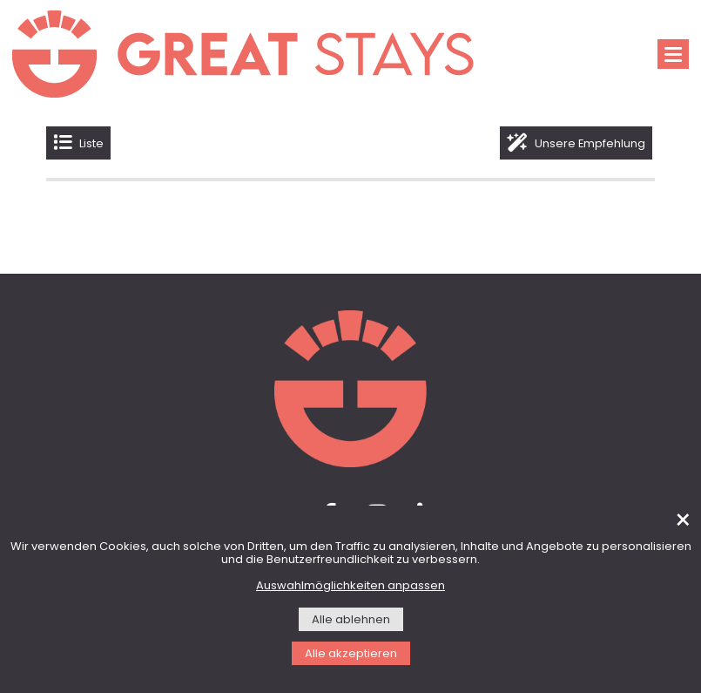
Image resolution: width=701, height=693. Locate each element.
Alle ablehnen (351, 620)
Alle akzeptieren (351, 654)
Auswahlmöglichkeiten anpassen (350, 586)
